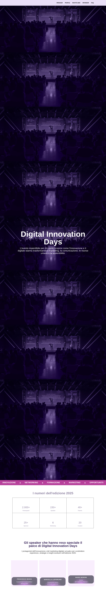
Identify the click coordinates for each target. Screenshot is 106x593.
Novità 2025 (76, 3)
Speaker (60, 3)
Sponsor (85, 3)
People (67, 3)
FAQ (92, 3)
